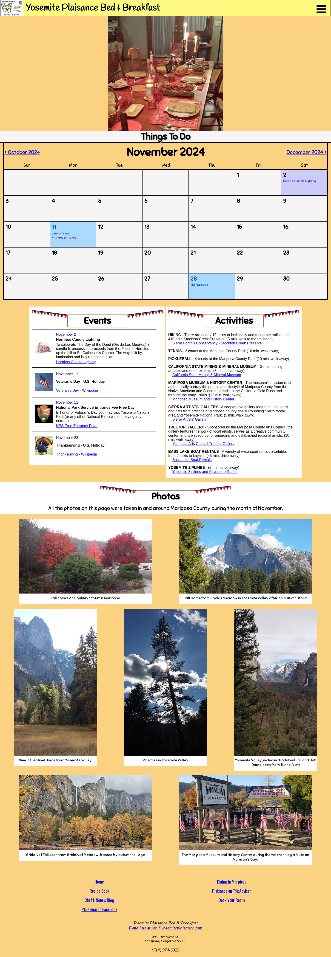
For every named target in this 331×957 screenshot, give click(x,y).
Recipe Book (99, 890)
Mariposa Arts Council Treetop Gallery (203, 444)
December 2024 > (307, 152)
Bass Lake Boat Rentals (192, 460)
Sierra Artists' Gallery (189, 419)
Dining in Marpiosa (231, 881)
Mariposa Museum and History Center (203, 399)
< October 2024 (22, 152)
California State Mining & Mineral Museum (206, 375)
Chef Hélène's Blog (99, 900)
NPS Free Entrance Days (76, 426)
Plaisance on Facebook (99, 909)
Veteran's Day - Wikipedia (77, 390)
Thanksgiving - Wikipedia (76, 454)
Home (99, 881)
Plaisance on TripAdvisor (231, 890)
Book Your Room (232, 900)
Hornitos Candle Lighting (76, 362)
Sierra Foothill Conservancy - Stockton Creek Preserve (217, 343)
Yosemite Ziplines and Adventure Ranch (204, 472)
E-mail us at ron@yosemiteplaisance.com (165, 928)
